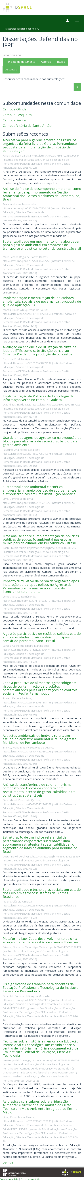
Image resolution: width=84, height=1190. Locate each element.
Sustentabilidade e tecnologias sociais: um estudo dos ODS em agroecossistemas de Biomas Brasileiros (42, 893)
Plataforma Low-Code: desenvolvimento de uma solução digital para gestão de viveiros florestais (40, 940)
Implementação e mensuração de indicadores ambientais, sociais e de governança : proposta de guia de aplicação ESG (42, 301)
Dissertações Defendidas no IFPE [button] (23, 28)
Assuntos (11, 69)
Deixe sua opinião (30, 1179)
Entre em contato (9, 1179)
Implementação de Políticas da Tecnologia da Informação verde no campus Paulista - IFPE (38, 398)
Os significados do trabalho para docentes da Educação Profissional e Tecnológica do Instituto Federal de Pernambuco (41, 987)
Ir (77, 87)
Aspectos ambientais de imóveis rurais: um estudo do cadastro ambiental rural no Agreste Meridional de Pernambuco (39, 739)
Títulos (60, 61)
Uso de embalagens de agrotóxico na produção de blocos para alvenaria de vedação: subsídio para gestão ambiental (42, 441)
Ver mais (8, 1162)
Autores (46, 61)
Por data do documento (20, 61)
